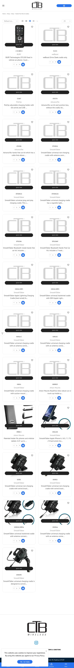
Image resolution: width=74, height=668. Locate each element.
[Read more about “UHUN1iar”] (59, 541)
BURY (19, 54)
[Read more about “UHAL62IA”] (59, 445)
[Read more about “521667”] (23, 112)
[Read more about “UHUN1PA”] (23, 588)
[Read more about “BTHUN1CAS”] (59, 207)
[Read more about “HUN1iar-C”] (23, 350)
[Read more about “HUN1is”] (23, 398)
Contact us (33, 650)
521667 (19, 98)
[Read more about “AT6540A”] (23, 160)
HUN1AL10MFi (19, 289)
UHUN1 (19, 479)
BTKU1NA (19, 241)
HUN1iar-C (19, 337)
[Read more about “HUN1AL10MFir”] (59, 303)
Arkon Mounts (55, 388)
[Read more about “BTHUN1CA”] (23, 207)
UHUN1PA (19, 575)
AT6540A (19, 146)
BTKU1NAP (55, 241)
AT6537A (55, 98)
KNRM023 (55, 384)
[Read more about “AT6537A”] (59, 112)
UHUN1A (55, 479)
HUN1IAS (55, 337)
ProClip (19, 102)
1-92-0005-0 (19, 51)
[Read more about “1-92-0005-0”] (23, 64)
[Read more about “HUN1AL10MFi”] (23, 303)
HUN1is (19, 384)
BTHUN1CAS (55, 194)
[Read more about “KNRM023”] (59, 398)
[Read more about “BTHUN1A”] (59, 160)
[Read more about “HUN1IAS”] (59, 350)
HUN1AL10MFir (55, 289)
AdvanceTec (55, 102)
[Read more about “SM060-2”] (23, 445)
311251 (55, 51)
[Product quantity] (17, 64)
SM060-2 (19, 432)
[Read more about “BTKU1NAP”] (59, 255)
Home (4, 14)
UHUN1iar (55, 527)
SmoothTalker (55, 149)
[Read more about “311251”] (59, 62)
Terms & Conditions (54, 650)
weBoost (55, 54)
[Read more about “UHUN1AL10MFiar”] (23, 541)
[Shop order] (10, 21)
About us (23, 650)
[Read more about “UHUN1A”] (59, 493)
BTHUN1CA (19, 194)
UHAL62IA (55, 432)
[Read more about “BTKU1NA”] (23, 255)
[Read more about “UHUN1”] (23, 493)
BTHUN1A (55, 146)
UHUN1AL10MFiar (19, 527)
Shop (8, 14)
